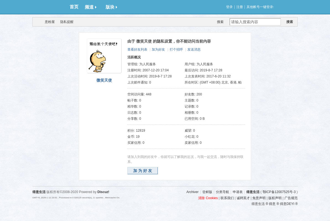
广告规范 (291, 198)
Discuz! (103, 192)
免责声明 (259, 198)
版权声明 (275, 198)
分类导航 (222, 192)
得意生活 (253, 192)
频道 (90, 7)
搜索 (220, 22)
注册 (239, 7)
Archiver (192, 192)
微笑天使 (104, 80)
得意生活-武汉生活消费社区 (36, 21)
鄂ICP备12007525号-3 (279, 192)
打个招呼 (176, 49)
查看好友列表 (137, 49)
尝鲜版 (207, 192)
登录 (229, 7)
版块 (111, 7)
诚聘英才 (243, 198)
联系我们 (227, 198)
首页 (74, 6)
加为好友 (158, 49)
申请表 (238, 192)
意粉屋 (50, 22)
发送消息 (194, 49)
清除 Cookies (208, 198)
